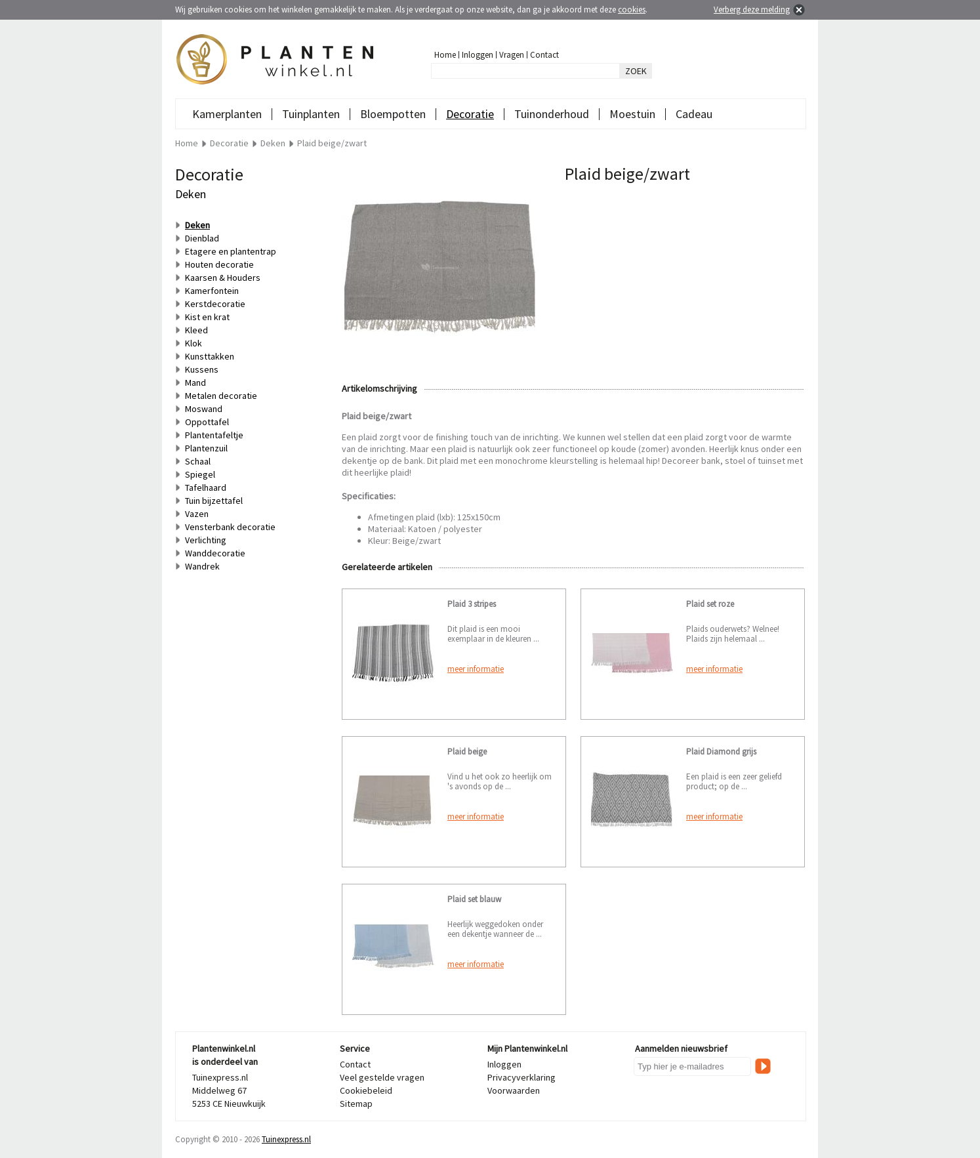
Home (445, 54)
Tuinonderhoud (551, 113)
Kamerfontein (212, 291)
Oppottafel (207, 422)
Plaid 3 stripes (471, 604)
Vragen (511, 54)
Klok (193, 343)
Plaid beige (467, 751)
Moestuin (632, 113)
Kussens (201, 369)
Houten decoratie (219, 264)
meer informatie (475, 668)
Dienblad (202, 238)
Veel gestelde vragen (382, 1077)
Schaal (198, 461)
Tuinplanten (311, 113)
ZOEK (636, 71)
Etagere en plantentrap (230, 251)
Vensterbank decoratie (230, 527)
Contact (544, 54)
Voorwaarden (513, 1090)
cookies (631, 9)
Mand (195, 382)
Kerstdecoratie (215, 304)
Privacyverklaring (521, 1077)
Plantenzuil (206, 448)
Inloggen (477, 54)
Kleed (196, 330)
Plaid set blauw (474, 899)
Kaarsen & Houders (222, 277)
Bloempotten (393, 113)
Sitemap (356, 1103)
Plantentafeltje (214, 435)
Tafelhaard (205, 487)
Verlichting (205, 540)
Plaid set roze (710, 604)
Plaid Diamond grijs (721, 751)
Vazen (197, 514)
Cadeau (694, 113)
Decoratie (470, 113)
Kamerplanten (227, 113)
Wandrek (202, 566)
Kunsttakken (209, 356)
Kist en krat (207, 317)
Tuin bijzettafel (214, 501)
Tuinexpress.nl (286, 1139)
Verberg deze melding (752, 9)
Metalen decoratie (221, 396)
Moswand (203, 409)
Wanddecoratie (215, 553)
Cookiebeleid (366, 1090)
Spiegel (200, 474)
